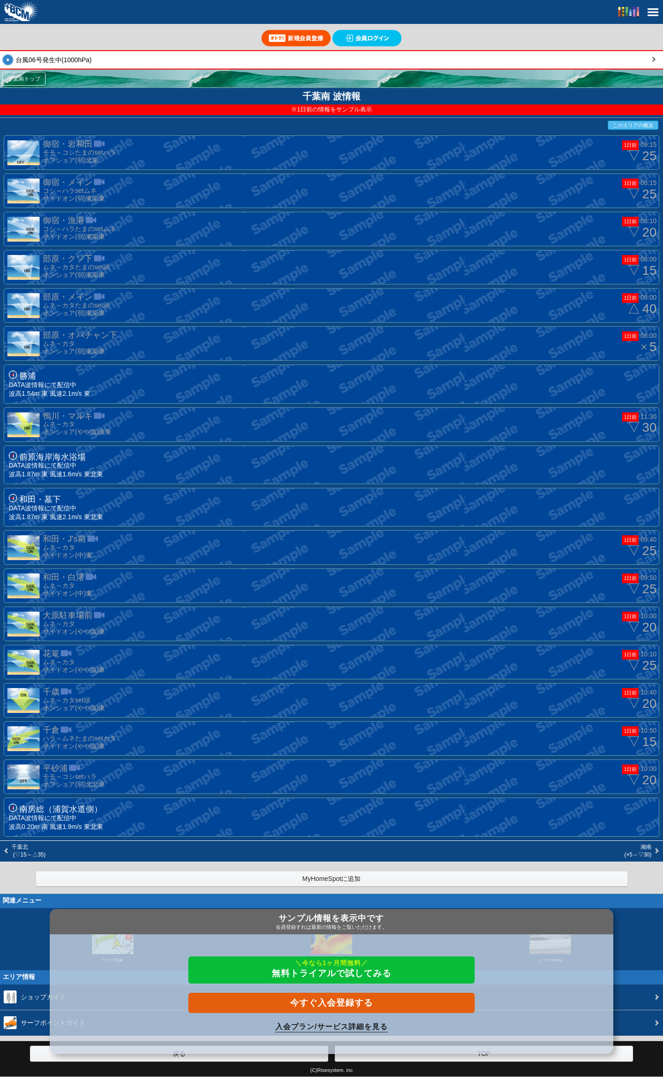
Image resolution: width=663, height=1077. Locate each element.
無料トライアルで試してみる (331, 968)
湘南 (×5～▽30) (637, 851)
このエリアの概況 (633, 125)
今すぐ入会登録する (331, 1003)
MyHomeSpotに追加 (331, 878)
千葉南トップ (24, 78)
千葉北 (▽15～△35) (29, 851)
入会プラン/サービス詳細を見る (331, 1027)
